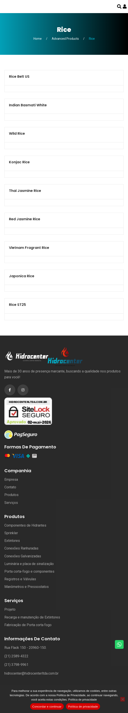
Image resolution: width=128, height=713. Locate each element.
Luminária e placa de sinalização (29, 564)
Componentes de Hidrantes (25, 525)
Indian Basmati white (28, 105)
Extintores (12, 541)
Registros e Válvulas (20, 579)
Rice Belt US (19, 76)
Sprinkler (11, 533)
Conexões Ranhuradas (21, 548)
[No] (122, 699)
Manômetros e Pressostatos (26, 587)
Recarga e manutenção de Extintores (32, 617)
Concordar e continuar (47, 706)
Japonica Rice (21, 276)
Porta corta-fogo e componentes (29, 571)
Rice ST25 (17, 304)
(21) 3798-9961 (16, 665)
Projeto (10, 609)
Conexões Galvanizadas (22, 556)
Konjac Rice (19, 162)
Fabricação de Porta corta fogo (28, 625)
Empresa (11, 479)
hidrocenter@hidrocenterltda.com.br (31, 673)
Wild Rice (17, 133)
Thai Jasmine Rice (25, 190)
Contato (10, 487)
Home (37, 38)
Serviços (11, 503)
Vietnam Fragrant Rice (29, 247)
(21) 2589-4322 (16, 656)
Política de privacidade (82, 699)
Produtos (11, 495)
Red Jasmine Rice (24, 219)
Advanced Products (65, 38)
